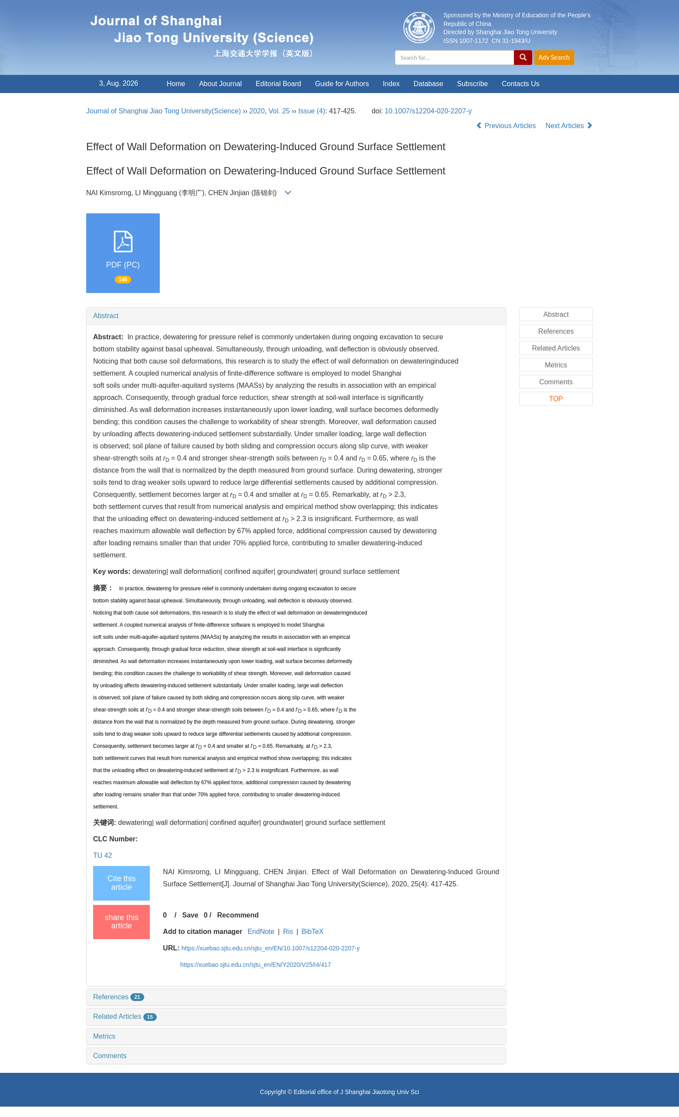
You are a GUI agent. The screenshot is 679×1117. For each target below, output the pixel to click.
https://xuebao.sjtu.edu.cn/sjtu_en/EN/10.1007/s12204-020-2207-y (270, 948)
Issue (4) (311, 111)
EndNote (261, 931)
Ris (288, 931)
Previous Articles (507, 125)
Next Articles (569, 125)
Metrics (104, 1036)
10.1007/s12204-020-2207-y (428, 111)
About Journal (220, 83)
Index (391, 83)
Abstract (106, 315)
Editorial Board (278, 83)
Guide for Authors (342, 83)
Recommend (238, 915)
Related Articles (125, 1016)
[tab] (296, 316)
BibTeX (312, 931)
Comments (109, 1055)
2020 (257, 111)
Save (190, 915)
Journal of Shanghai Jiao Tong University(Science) (163, 111)
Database (428, 83)
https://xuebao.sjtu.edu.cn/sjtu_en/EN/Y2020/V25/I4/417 (255, 964)
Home (176, 83)
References (118, 997)
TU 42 (102, 855)
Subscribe (472, 83)
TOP (556, 398)
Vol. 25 (279, 111)
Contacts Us (521, 83)
